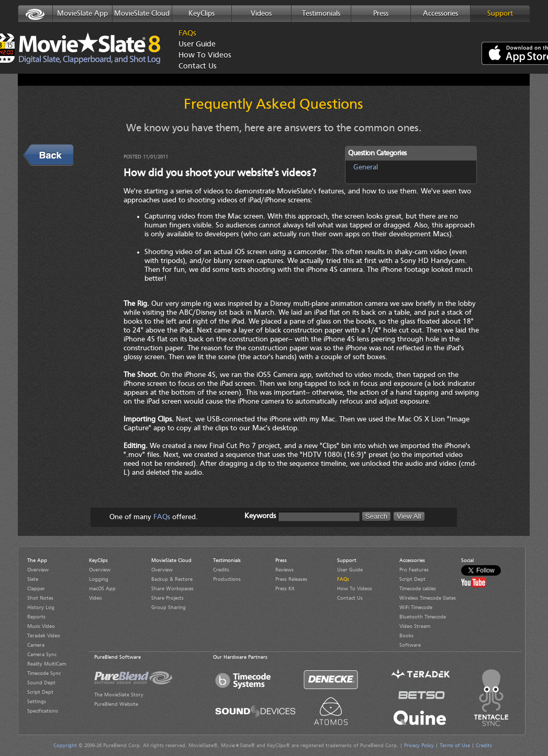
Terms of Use (455, 745)
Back (32, 149)
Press (380, 13)
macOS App (102, 588)
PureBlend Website (116, 704)
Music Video (41, 626)
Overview (38, 569)
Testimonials (321, 13)
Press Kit (285, 588)
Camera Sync (42, 654)
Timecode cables (417, 588)
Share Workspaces (172, 588)
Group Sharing (168, 607)
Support (500, 13)
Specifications (42, 711)
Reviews (284, 569)
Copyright (65, 745)
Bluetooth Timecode (422, 617)
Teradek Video (43, 635)
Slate (32, 579)
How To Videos (202, 56)
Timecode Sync (44, 673)
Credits (221, 569)
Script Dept (40, 692)
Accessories (440, 13)
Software (410, 645)
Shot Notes (40, 598)
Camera (35, 645)
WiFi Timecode (415, 607)
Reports (36, 617)
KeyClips (201, 13)
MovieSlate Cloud (142, 13)
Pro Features (414, 569)
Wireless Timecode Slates (427, 598)
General (365, 167)
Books (406, 635)
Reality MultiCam (46, 664)
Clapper (36, 588)
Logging (98, 579)
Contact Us (197, 67)
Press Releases (291, 579)
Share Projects (167, 598)
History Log (40, 607)
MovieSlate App (82, 13)
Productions (227, 579)
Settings (36, 701)
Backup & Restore (172, 579)
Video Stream (414, 626)
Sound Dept (41, 682)
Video (95, 598)
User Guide (197, 45)
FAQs (187, 34)
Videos (261, 13)
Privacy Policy (419, 745)
